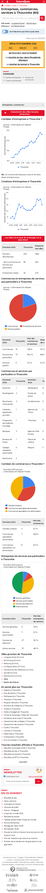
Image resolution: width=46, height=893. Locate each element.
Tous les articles (19, 860)
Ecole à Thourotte (11, 727)
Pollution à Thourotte (13, 699)
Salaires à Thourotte (12, 690)
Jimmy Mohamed (11, 823)
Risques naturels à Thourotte (16, 702)
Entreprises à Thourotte (14, 737)
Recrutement (34, 860)
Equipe (20, 857)
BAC (11, 48)
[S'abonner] (23, 781)
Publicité (40, 857)
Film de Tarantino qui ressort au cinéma (20, 838)
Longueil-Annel (17, 23)
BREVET (23, 48)
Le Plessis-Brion (18, 26)
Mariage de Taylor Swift (13, 826)
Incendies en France (12, 804)
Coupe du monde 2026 (13, 813)
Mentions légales (8, 864)
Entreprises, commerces (13, 105)
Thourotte (23, 5)
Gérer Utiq (39, 862)
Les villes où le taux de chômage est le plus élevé (23, 239)
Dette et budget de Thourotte (16, 712)
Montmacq (31, 23)
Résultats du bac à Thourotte (16, 751)
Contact (10, 860)
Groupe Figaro (20, 864)
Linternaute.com (11, 776)
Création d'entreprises (13, 81)
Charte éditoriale (30, 857)
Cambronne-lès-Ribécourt (15, 670)
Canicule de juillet (11, 807)
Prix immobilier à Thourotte (15, 740)
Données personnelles (10, 862)
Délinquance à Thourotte (14, 696)
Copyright (23, 762)
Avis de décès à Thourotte (14, 693)
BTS (35, 48)
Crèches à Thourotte (12, 731)
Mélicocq (5, 26)
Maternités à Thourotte (13, 734)
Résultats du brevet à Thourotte (17, 754)
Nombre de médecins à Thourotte (18, 706)
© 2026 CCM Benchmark (35, 864)
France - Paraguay (11, 810)
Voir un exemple (35, 776)
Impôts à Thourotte (12, 709)
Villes (8, 5)
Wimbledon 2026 (11, 829)
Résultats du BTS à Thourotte (16, 757)
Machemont (9, 676)
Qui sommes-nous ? (10, 857)
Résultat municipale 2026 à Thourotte (20, 748)
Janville (7, 673)
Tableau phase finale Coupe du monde (20, 820)
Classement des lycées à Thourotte (18, 724)
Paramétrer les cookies (27, 862)
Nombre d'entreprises (13, 77)
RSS (27, 860)
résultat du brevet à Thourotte (24, 64)
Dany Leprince (10, 801)
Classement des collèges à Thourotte (19, 721)
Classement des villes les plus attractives (21, 113)
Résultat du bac (10, 798)
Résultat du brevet (11, 817)
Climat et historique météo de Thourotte (21, 715)
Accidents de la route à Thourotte (18, 718)
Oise (14, 5)
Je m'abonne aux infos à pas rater (20, 31)
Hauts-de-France (11, 682)
